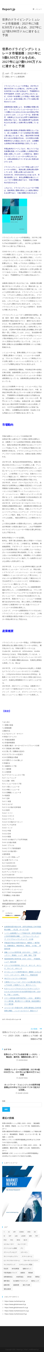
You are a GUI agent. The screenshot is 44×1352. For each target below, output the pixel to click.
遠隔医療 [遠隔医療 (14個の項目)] (16, 1285)
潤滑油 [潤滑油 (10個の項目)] (37, 1277)
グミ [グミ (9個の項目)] (22, 1248)
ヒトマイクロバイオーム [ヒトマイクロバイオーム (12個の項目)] (12, 1260)
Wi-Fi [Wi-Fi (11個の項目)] (25, 1240)
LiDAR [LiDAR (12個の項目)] (23, 1236)
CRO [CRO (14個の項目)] (29, 1232)
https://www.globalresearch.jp (15, 1304)
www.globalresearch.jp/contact (14, 903)
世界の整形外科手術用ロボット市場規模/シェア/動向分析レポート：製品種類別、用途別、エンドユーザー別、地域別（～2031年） (22, 1134)
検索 (3, 1101)
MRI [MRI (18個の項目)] (30, 1236)
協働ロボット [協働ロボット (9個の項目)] (27, 1269)
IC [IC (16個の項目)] (4, 1236)
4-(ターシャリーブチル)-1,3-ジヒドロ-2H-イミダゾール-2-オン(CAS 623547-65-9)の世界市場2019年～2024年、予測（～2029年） (22, 991)
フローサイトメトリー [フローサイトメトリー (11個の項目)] (30, 1260)
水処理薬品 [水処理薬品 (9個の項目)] (19, 1277)
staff (7, 73)
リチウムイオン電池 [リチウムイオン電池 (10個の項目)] (25, 1264)
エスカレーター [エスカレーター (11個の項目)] (9, 1244)
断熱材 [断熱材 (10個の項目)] (31, 1273)
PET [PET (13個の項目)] (36, 1236)
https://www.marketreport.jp (15, 1301)
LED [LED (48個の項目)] (16, 1236)
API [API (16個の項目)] (14, 1232)
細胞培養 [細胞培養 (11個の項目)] (7, 1285)
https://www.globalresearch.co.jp (16, 1307)
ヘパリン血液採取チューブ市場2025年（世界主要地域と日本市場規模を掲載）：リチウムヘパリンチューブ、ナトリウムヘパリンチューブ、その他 (22, 936)
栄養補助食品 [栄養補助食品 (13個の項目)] (8, 1277)
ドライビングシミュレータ (13, 1019)
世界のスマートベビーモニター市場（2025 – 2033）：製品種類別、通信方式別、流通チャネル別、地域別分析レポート (21, 1148)
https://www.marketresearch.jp (16, 1314)
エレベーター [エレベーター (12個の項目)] (22, 1244)
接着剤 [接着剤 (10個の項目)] (23, 1273)
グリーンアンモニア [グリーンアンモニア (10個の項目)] (10, 1252)
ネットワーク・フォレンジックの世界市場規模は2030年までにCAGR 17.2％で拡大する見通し (22, 1087)
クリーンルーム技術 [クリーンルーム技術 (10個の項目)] (10, 1248)
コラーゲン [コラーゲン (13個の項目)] (24, 1252)
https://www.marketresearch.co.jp (17, 1311)
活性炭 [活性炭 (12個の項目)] (29, 1277)
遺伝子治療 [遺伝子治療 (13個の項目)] (26, 1285)
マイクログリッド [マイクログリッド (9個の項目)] (9, 1264)
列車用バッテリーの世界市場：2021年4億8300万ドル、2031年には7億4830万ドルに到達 (22, 1072)
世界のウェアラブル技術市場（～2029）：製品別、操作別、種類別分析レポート (22, 1055)
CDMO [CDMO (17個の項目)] (21, 1232)
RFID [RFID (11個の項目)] (18, 1240)
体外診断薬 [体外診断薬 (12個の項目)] (15, 1269)
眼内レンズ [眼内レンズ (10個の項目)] (35, 1281)
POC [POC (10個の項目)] (5, 1240)
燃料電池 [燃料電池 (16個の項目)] (7, 1281)
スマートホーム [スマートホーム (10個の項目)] (27, 1256)
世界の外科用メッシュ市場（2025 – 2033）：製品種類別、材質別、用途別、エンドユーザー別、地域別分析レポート (21, 1126)
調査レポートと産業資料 (15, 77)
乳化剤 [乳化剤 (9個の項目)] (6, 1269)
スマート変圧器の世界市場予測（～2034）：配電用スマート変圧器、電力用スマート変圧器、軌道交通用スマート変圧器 (22, 1001)
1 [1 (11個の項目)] (4, 1232)
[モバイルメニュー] (37, 9)
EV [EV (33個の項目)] (35, 1232)
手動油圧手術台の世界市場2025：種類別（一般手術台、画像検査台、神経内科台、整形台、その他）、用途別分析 (22, 946)
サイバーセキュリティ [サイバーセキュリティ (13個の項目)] (11, 1256)
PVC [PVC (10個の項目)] (11, 1240)
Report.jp (8, 9)
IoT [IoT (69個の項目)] (10, 1236)
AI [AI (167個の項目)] (9, 1232)
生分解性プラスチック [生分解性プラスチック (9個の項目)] (20, 1281)
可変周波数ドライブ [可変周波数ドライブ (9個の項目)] (10, 1273)
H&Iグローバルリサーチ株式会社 (15, 978)
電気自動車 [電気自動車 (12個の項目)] (7, 1289)
